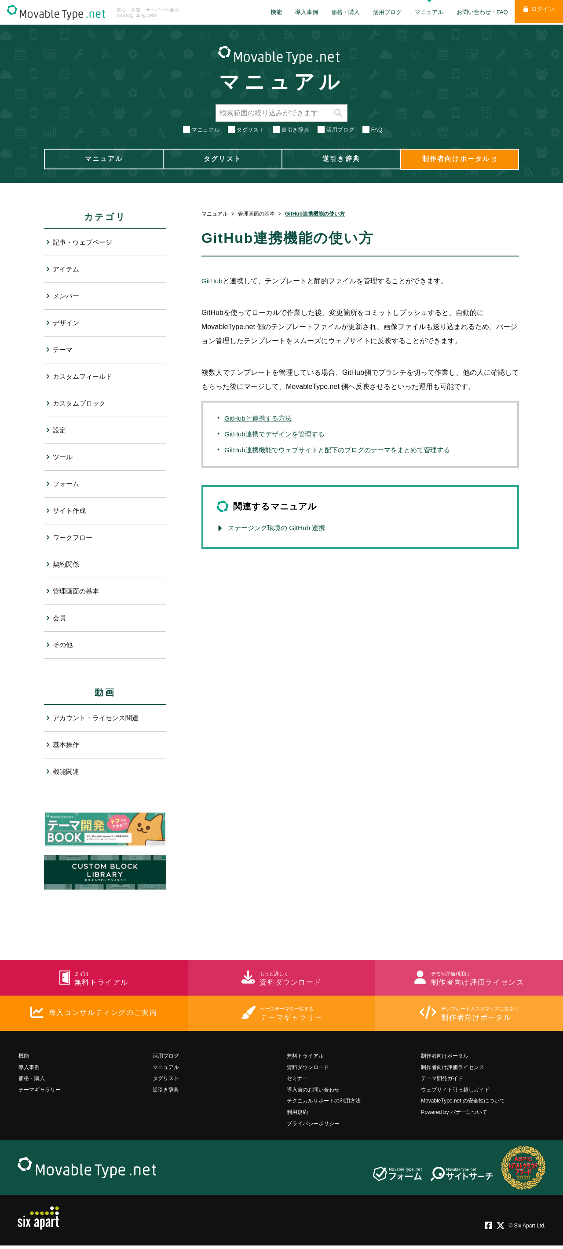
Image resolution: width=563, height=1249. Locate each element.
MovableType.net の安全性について (463, 1104)
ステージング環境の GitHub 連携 (279, 527)
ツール (63, 457)
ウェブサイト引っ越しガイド (455, 1093)
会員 (60, 618)
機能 (270, 12)
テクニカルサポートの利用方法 (324, 1104)
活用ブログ (381, 12)
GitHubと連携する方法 (260, 418)
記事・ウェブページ (84, 242)
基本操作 (67, 744)
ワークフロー (74, 537)
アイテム (67, 269)
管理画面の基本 (256, 214)
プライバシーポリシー (313, 1127)
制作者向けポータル (444, 1059)
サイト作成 (70, 510)
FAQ (377, 128)
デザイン (67, 322)
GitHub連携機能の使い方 (315, 214)
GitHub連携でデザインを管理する (277, 434)
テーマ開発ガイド (442, 1082)
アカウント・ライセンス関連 (98, 718)
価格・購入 (339, 12)
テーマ (63, 349)
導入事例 (300, 12)
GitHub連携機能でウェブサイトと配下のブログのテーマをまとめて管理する (344, 450)
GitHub (212, 281)
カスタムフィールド (84, 376)
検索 (338, 112)
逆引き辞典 (296, 128)
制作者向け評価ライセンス (452, 1070)
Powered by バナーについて (454, 1116)
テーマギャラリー (39, 1093)
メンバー (67, 296)
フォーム (67, 483)
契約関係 (67, 564)
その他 (63, 644)
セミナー (297, 1082)
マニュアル (423, 12)
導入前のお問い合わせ (313, 1093)
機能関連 (67, 771)
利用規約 (297, 1116)
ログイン (535, 12)
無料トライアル (305, 1059)
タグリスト (251, 128)
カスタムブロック (81, 403)
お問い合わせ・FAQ (476, 12)
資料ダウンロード (308, 1070)
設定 (60, 430)
